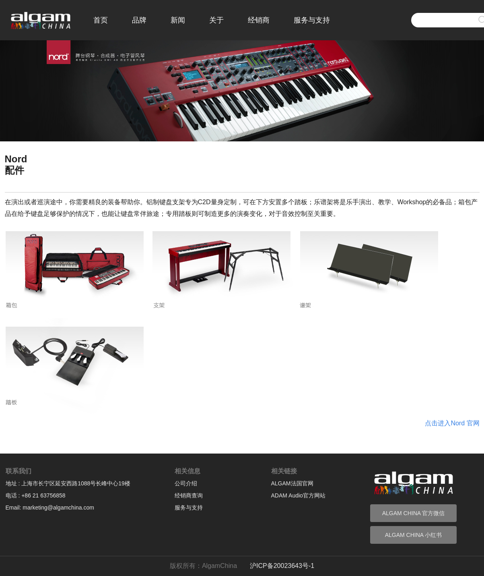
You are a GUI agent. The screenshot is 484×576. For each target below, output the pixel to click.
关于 (216, 20)
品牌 (139, 20)
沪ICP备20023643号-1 (282, 565)
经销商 (259, 20)
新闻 (178, 20)
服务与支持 (312, 20)
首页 (100, 20)
